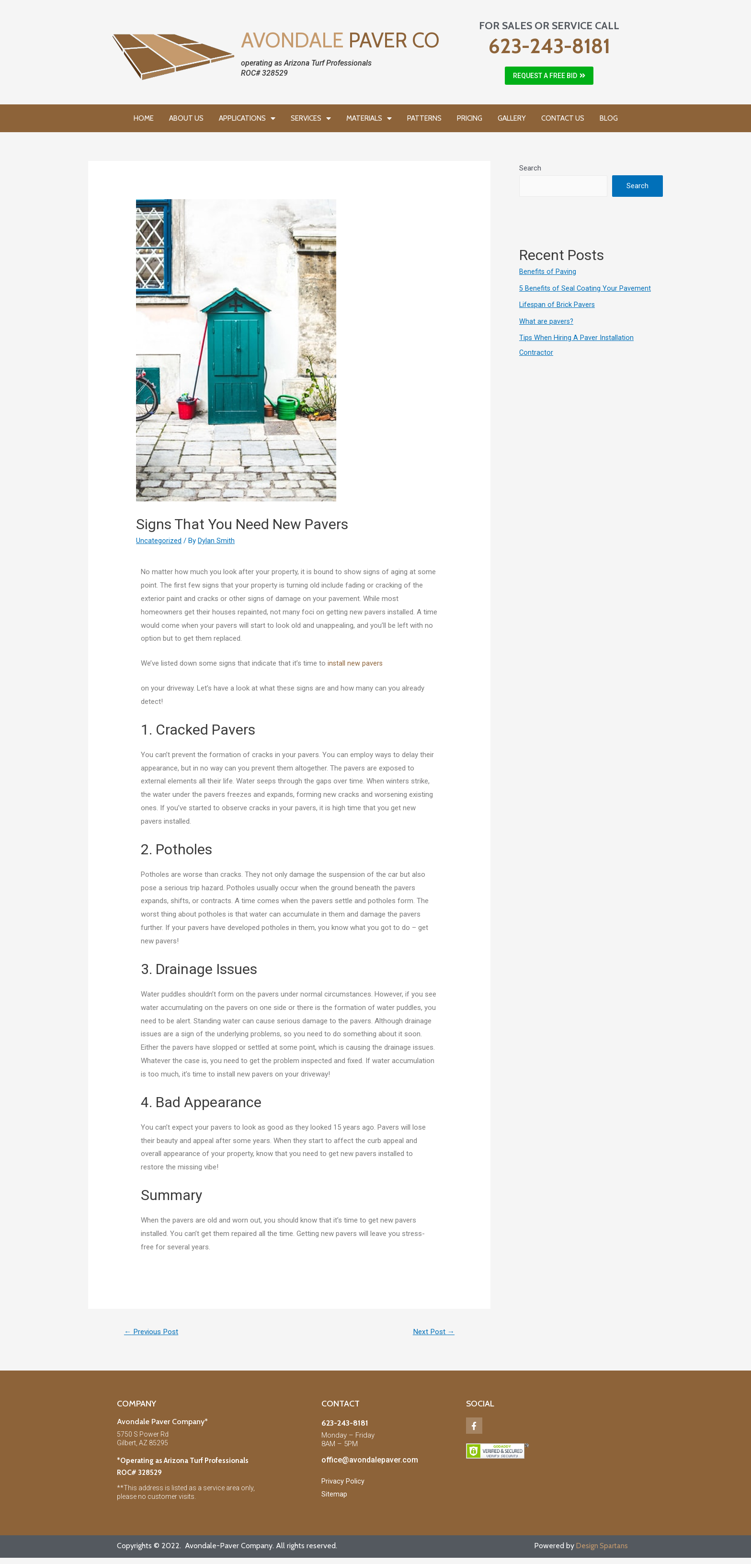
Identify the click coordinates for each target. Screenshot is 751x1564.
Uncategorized (159, 540)
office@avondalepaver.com (369, 1460)
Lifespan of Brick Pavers (557, 304)
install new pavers (356, 663)
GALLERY (512, 118)
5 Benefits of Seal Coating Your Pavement (585, 287)
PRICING (469, 118)
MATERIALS (369, 118)
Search (530, 168)
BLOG (609, 118)
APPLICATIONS (247, 118)
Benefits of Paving (548, 271)
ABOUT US (186, 118)
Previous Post (153, 1332)
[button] (549, 76)
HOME (144, 118)
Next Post (432, 1332)
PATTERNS (424, 118)
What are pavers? (546, 320)
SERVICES (311, 118)
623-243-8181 (549, 46)
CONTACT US (562, 118)
